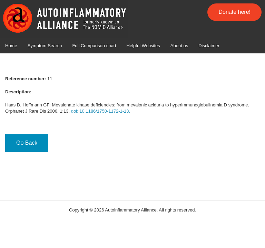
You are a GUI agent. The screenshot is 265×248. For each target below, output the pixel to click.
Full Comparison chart (94, 45)
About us (179, 45)
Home (11, 45)
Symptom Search (45, 45)
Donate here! (234, 12)
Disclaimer (208, 45)
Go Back (26, 143)
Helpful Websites (143, 45)
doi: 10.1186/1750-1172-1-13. (100, 111)
